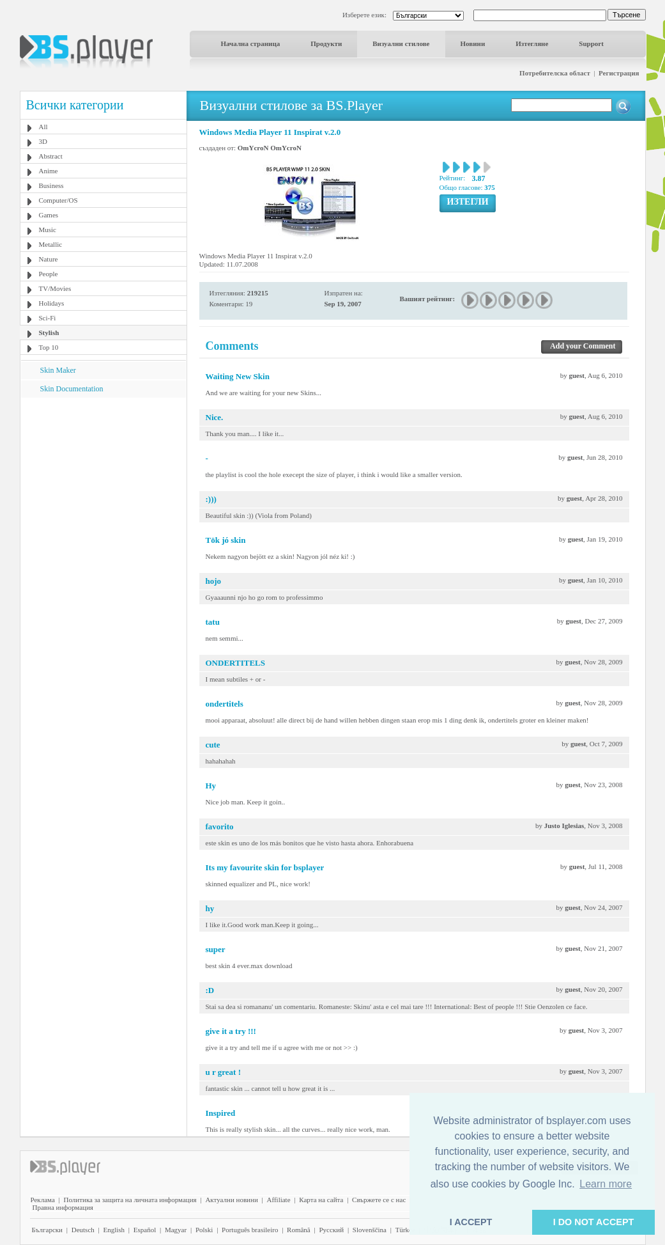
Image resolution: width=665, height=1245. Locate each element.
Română (298, 1229)
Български (47, 1229)
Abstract (51, 156)
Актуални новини (231, 1199)
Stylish (49, 332)
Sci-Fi (47, 318)
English (114, 1229)
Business (51, 185)
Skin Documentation (71, 388)
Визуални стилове (400, 43)
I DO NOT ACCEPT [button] (593, 1222)
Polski (204, 1229)
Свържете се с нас (379, 1199)
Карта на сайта (321, 1199)
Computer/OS (58, 200)
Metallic (51, 244)
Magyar (176, 1229)
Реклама (43, 1199)
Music (48, 229)
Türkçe (405, 1229)
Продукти (326, 43)
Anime (48, 171)
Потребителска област (554, 73)
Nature (48, 259)
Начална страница (250, 43)
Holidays (52, 303)
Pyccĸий (331, 1229)
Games (49, 215)
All (43, 126)
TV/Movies (55, 288)
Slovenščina (369, 1229)
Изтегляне (532, 43)
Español (145, 1229)
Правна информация (63, 1207)
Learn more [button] (605, 1183)
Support (591, 43)
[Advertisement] (103, 478)
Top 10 (49, 347)
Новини (473, 43)
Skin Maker (58, 370)
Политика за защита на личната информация (130, 1199)
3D (43, 141)
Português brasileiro (250, 1229)
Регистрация (619, 73)
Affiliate (279, 1199)
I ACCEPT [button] (471, 1222)
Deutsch (83, 1229)
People (48, 274)
